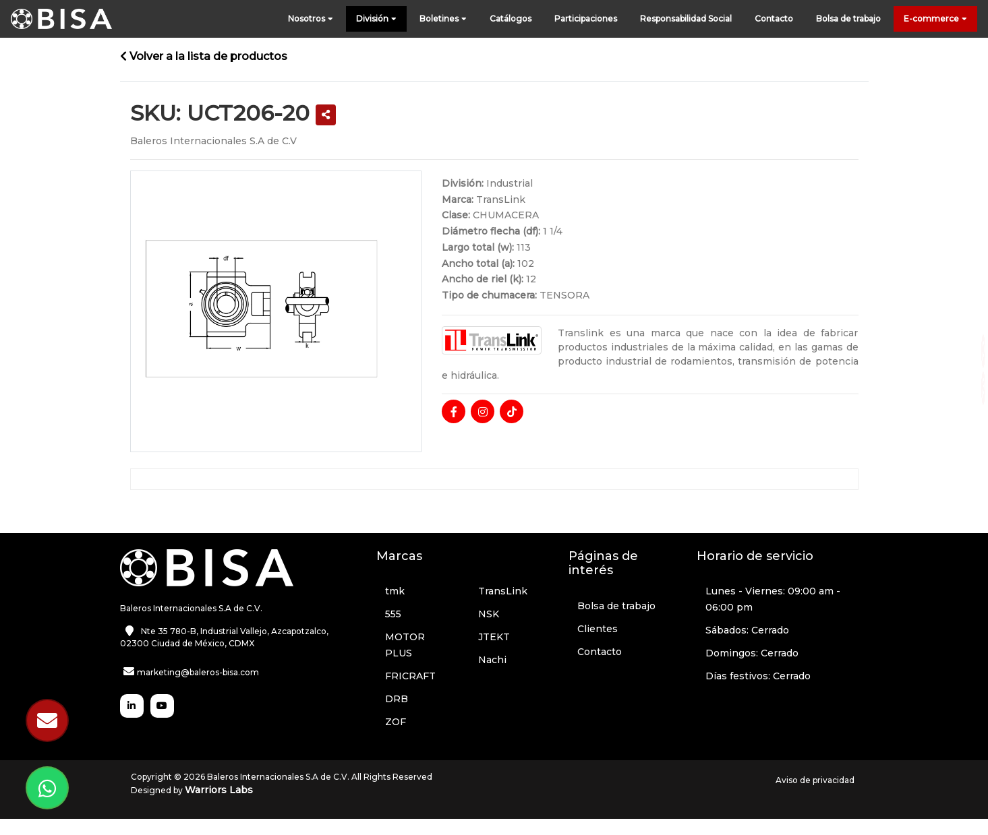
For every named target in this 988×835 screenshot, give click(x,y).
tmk (395, 591)
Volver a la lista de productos (203, 56)
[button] (326, 114)
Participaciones (585, 18)
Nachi (492, 660)
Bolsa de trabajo (848, 18)
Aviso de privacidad (815, 780)
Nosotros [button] (310, 19)
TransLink (502, 591)
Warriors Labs (219, 790)
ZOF (395, 722)
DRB (396, 699)
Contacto (774, 18)
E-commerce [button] (935, 19)
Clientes (597, 629)
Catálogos (510, 18)
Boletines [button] (443, 19)
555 (393, 614)
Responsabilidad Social (686, 18)
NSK (488, 614)
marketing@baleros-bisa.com (198, 672)
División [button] (376, 19)
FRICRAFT (410, 676)
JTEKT (494, 637)
